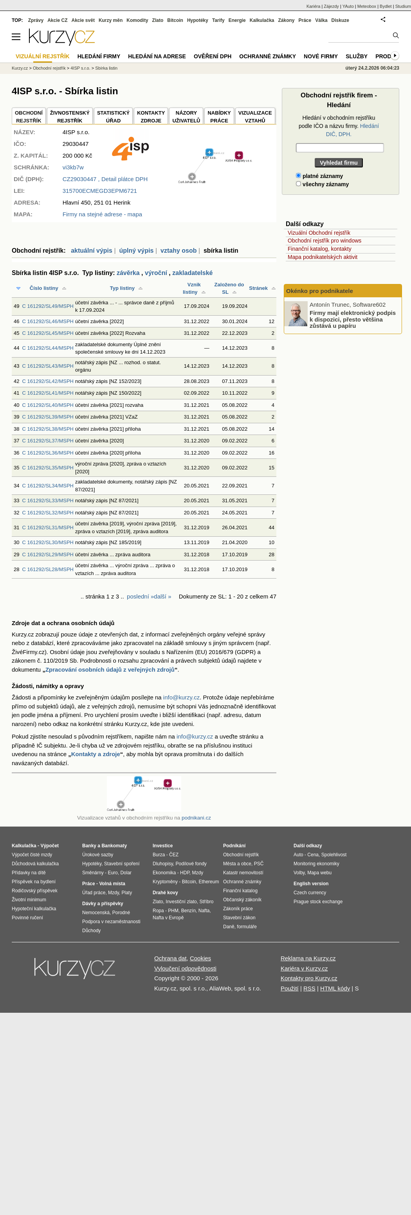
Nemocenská (96, 912)
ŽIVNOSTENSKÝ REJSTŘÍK (70, 117)
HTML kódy (335, 988)
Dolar (126, 872)
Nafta (204, 910)
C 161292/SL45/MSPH (48, 333)
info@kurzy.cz (181, 697)
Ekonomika (164, 872)
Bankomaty (114, 845)
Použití (290, 988)
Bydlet (386, 6)
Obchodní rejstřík (49, 68)
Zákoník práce (238, 908)
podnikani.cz (196, 818)
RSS (309, 988)
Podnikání (234, 845)
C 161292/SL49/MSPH (48, 306)
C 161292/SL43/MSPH (48, 366)
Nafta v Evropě (168, 917)
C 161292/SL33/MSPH (48, 500)
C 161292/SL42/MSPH (48, 381)
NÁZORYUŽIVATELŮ (186, 117)
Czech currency (310, 892)
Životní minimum (29, 899)
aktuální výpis (91, 250)
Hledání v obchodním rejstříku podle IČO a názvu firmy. (339, 126)
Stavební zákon (239, 917)
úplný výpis (136, 250)
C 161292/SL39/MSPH (48, 417)
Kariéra (313, 6)
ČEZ (173, 854)
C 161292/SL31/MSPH (48, 527)
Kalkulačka (262, 20)
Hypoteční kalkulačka (34, 908)
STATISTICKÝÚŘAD (113, 117)
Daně (228, 926)
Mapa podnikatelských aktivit (322, 257)
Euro (112, 872)
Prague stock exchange (318, 901)
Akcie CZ (57, 20)
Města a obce (237, 863)
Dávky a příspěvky (102, 903)
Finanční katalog (240, 890)
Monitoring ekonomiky (316, 863)
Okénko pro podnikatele (319, 291)
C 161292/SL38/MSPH (48, 429)
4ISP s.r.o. (80, 68)
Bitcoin (175, 20)
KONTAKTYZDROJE (151, 117)
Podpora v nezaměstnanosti (111, 921)
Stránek (258, 288)
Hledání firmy (99, 56)
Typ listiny (122, 288)
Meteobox (366, 6)
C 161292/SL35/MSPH (48, 468)
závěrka (128, 273)
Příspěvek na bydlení (34, 881)
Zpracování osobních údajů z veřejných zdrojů (110, 669)
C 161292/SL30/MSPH (48, 542)
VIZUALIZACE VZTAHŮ (255, 117)
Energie (237, 20)
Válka (321, 20)
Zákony (286, 20)
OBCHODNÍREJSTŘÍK (29, 117)
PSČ (259, 863)
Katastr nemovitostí (243, 872)
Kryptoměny (165, 881)
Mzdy (113, 892)
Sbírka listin (106, 68)
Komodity (137, 20)
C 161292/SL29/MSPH (48, 554)
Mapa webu (319, 872)
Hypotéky (197, 20)
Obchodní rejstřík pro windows (324, 240)
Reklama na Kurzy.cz (308, 958)
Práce (305, 20)
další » (162, 596)
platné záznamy (319, 176)
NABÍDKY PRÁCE (219, 117)
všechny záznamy (322, 184)
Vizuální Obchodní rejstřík (319, 233)
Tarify (218, 20)
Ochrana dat (170, 958)
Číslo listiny (44, 288)
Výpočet (49, 845)
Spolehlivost (334, 854)
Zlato (158, 20)
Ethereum (208, 881)
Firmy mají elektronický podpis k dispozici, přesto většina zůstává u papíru (353, 319)
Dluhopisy (163, 863)
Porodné (121, 912)
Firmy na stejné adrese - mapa (102, 214)
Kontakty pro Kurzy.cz (309, 978)
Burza (159, 854)
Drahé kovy (165, 892)
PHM (173, 910)
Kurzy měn (111, 20)
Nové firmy (321, 56)
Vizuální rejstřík (43, 56)
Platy (127, 892)
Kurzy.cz (20, 68)
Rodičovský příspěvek (35, 890)
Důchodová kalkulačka (35, 863)
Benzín (188, 910)
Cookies (200, 958)
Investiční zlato (181, 901)
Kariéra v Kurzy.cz (304, 968)
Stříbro (206, 901)
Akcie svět (83, 20)
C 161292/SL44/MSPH (48, 348)
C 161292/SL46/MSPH (48, 321)
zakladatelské (192, 273)
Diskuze (340, 20)
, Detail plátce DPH (105, 179)
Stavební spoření (122, 863)
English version (311, 883)
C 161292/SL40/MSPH (48, 405)
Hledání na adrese (157, 56)
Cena (313, 854)
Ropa (158, 910)
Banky (89, 845)
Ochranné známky (267, 56)
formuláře (247, 926)
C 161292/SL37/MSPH (48, 441)
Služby (357, 56)
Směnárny (93, 872)
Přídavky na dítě (29, 872)
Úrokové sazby (97, 854)
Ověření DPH (212, 56)
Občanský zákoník (242, 899)
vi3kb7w (73, 167)
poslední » (140, 596)
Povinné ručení (27, 917)
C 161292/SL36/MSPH (48, 453)
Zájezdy (331, 6)
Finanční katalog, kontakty (320, 249)
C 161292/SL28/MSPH (48, 569)
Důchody (91, 930)
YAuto (348, 6)
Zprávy (35, 20)
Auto (298, 854)
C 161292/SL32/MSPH (48, 513)
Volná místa (112, 883)
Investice (163, 845)
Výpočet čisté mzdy (32, 854)
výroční (156, 273)
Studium (403, 6)
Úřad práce (93, 892)
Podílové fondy (190, 863)
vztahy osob (178, 250)
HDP (184, 872)
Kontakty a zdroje (95, 754)
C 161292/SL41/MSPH (48, 393)
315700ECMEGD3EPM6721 (100, 190)
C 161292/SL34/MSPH (48, 486)
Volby (299, 872)
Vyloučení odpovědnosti (185, 968)
